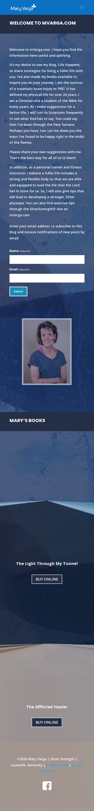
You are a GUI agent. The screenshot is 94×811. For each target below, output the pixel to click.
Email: (19, 269)
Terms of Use (57, 765)
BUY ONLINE (47, 579)
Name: (20, 251)
